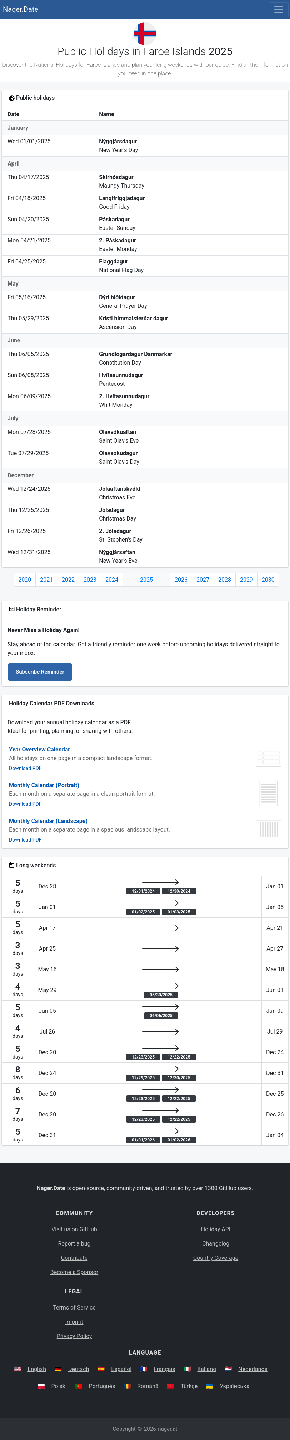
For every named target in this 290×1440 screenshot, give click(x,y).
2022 (68, 579)
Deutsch (78, 1369)
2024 (111, 579)
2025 (146, 579)
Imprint (74, 1321)
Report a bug (74, 1243)
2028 (224, 579)
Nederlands (253, 1369)
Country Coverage (215, 1257)
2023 (90, 579)
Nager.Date (20, 9)
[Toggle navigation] (279, 9)
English (37, 1369)
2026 (181, 579)
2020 (24, 579)
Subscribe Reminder (40, 672)
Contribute (74, 1257)
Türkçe (189, 1386)
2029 (246, 579)
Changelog (215, 1243)
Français (164, 1369)
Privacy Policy (74, 1336)
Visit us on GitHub (74, 1229)
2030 (268, 579)
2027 (202, 579)
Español (121, 1369)
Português (102, 1386)
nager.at (167, 1429)
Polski (59, 1386)
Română (147, 1386)
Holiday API (215, 1229)
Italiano (207, 1369)
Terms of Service (74, 1307)
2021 (46, 579)
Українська (234, 1386)
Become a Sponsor (74, 1272)
